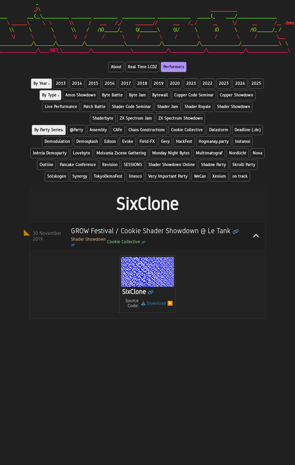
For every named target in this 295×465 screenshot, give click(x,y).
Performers (173, 67)
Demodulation (57, 141)
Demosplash (87, 141)
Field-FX (147, 141)
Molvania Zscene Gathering (121, 153)
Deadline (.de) (247, 130)
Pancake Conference (78, 164)
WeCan (200, 176)
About (116, 67)
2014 (77, 83)
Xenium (219, 176)
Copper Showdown (236, 95)
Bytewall (160, 95)
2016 (110, 83)
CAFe (117, 130)
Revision (109, 164)
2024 (240, 83)
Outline (46, 164)
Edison (110, 141)
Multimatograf (209, 153)
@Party (76, 130)
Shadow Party (213, 164)
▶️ (170, 303)
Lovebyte (81, 153)
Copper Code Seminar (194, 95)
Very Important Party (168, 176)
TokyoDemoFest (108, 176)
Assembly (98, 130)
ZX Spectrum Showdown (180, 118)
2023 (224, 83)
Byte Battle (112, 95)
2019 (159, 83)
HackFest (184, 141)
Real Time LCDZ (142, 67)
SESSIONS (133, 164)
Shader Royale (198, 106)
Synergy (79, 176)
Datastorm (218, 130)
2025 (256, 83)
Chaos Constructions (146, 130)
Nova (257, 153)
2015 (93, 83)
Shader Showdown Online (171, 164)
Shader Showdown (233, 106)
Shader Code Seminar (131, 106)
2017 (126, 83)
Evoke (127, 141)
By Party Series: (48, 130)
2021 (191, 83)
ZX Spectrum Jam (136, 118)
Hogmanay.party (214, 141)
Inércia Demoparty (50, 153)
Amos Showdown (80, 95)
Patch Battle (94, 106)
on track (239, 176)
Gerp (165, 141)
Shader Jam (167, 106)
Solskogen (56, 176)
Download (153, 303)
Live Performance (61, 106)
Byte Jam (137, 95)
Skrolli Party (243, 164)
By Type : (50, 95)
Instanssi (242, 141)
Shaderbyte (103, 118)
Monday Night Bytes (170, 153)
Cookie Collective (187, 130)
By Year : (41, 83)
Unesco (135, 176)
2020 (175, 83)
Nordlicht (237, 153)
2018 (142, 83)
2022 (207, 83)
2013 (61, 83)
